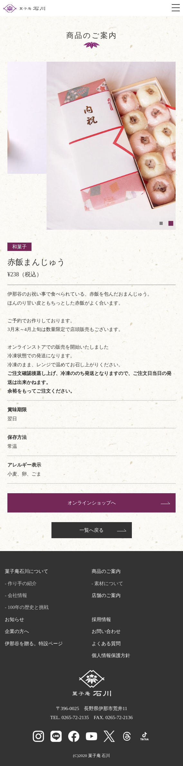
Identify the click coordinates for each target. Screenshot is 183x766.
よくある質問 (106, 643)
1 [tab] (163, 223)
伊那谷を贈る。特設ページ (34, 643)
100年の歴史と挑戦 (28, 607)
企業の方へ (17, 631)
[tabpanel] (91, 118)
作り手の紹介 (22, 583)
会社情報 (17, 595)
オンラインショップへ (92, 502)
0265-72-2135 (75, 717)
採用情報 (101, 619)
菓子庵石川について (26, 571)
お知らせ (14, 619)
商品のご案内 (106, 571)
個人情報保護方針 (111, 655)
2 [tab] (172, 223)
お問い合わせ (106, 631)
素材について (108, 583)
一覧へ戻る (91, 530)
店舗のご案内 (106, 595)
